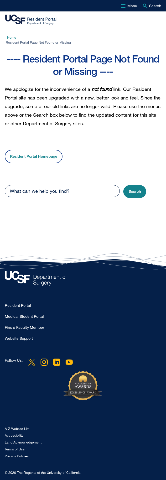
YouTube (69, 362)
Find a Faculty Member (24, 327)
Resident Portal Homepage (33, 156)
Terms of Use (15, 449)
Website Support (19, 338)
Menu (132, 5)
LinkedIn (56, 362)
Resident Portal (18, 305)
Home (11, 37)
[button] (134, 191)
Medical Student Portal (24, 316)
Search (155, 5)
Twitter (31, 362)
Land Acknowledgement (23, 442)
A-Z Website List (17, 429)
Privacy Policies (17, 456)
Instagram (44, 362)
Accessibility (14, 435)
